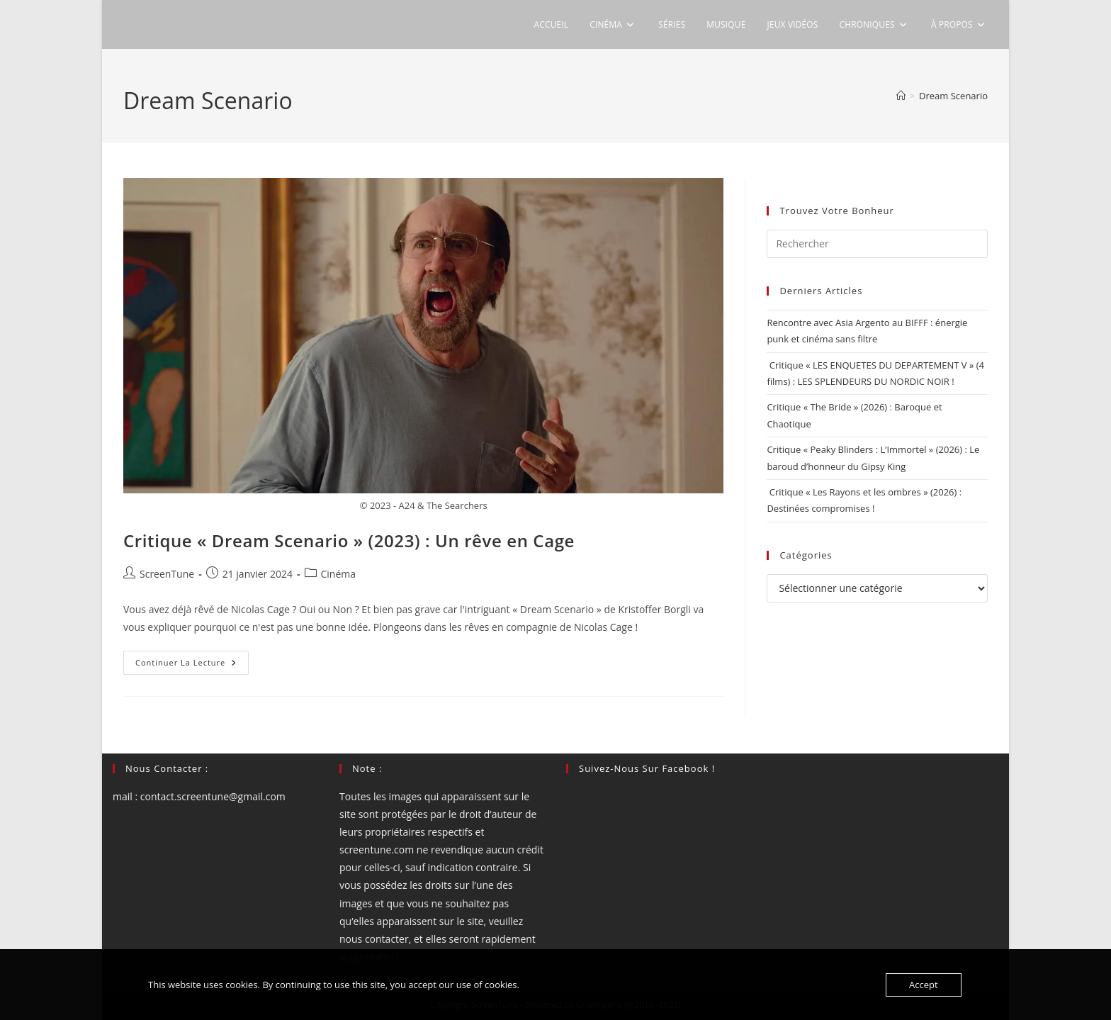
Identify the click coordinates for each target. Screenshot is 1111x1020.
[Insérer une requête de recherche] (877, 244)
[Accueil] (901, 95)
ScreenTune (167, 574)
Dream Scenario (953, 95)
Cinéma (338, 574)
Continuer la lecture (192, 665)
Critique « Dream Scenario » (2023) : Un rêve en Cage (349, 540)
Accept (923, 984)
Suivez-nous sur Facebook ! (647, 768)
